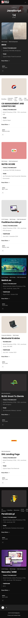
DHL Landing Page (10, 454)
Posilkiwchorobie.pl (11, 222)
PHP (10, 50)
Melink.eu (6, 280)
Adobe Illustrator (7, 286)
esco (3, 44)
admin (3, 66)
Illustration (16, 510)
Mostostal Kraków (10, 338)
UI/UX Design (4, 219)
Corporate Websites (10, 99)
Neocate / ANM (9, 572)
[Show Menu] (25, 2)
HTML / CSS (16, 112)
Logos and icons (16, 99)
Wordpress (18, 50)
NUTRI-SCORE (8, 164)
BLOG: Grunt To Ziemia (12, 396)
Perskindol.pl (8, 514)
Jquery (14, 288)
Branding (3, 99)
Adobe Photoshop (7, 112)
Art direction (3, 510)
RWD (13, 50)
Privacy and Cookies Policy (14, 615)
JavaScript (6, 50)
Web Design (4, 41)
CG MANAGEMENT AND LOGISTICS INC (12, 105)
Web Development (13, 41)
